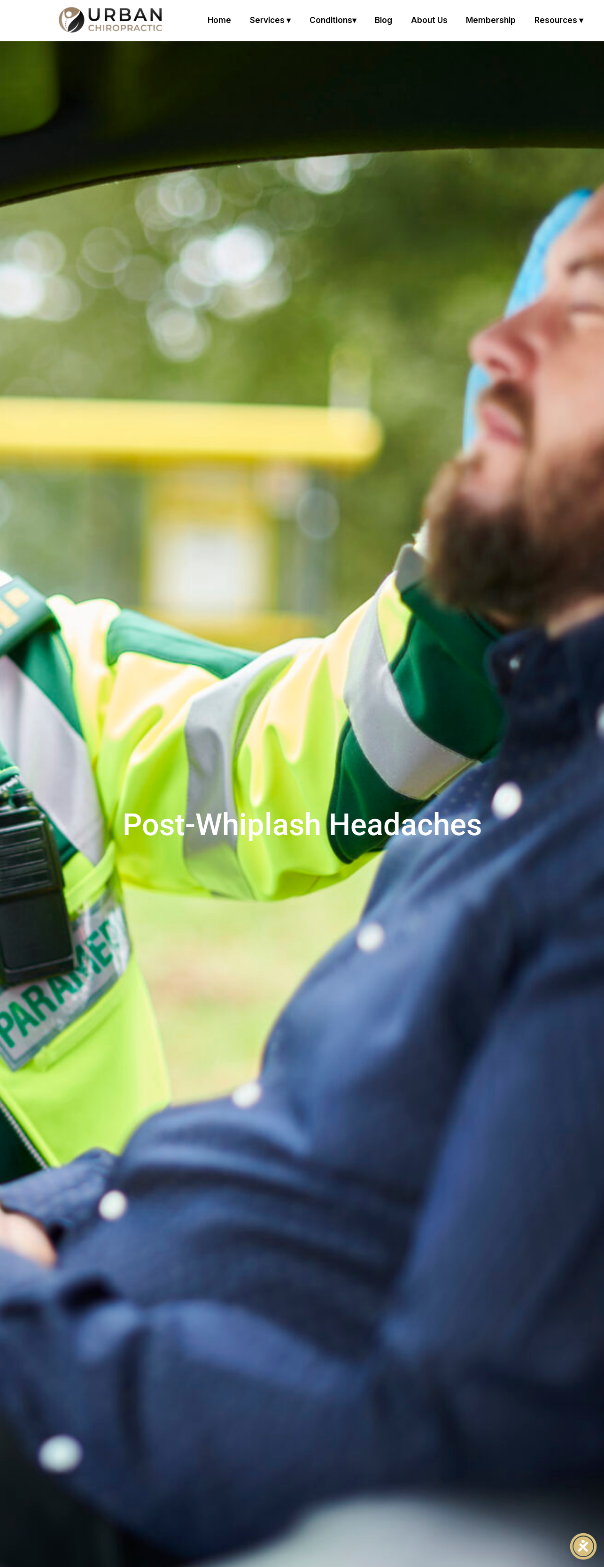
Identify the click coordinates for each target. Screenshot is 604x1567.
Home (219, 20)
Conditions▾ (333, 20)
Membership (491, 20)
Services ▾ (270, 20)
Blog (383, 20)
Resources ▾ (558, 20)
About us (429, 20)
